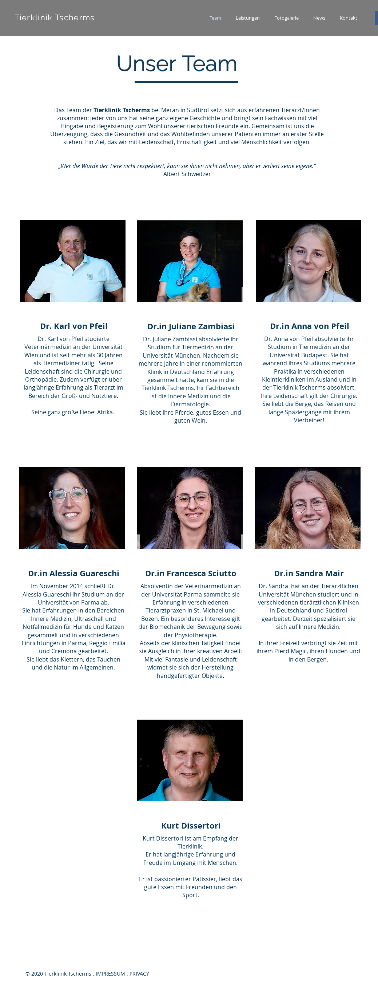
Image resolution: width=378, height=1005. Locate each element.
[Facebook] (328, 974)
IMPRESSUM (110, 973)
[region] (189, 326)
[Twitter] (340, 974)
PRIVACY (139, 973)
